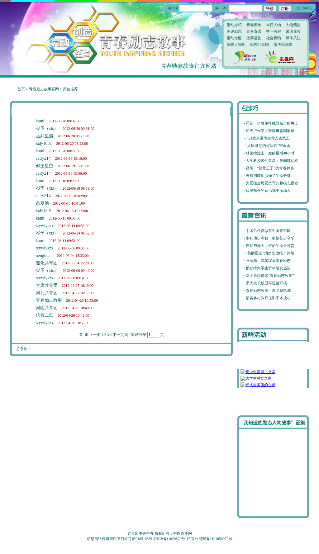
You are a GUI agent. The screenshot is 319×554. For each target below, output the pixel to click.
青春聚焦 (253, 25)
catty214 (43, 158)
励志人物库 (236, 44)
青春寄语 (253, 31)
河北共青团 (47, 293)
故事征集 (253, 38)
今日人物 (273, 25)
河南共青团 (47, 307)
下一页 (118, 335)
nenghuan (44, 255)
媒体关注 (293, 38)
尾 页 (129, 335)
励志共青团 (259, 44)
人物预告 (293, 25)
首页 (21, 89)
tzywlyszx (45, 225)
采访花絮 (293, 31)
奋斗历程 (273, 31)
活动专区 (234, 38)
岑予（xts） (47, 128)
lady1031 (44, 143)
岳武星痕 (44, 136)
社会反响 (273, 38)
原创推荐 (70, 89)
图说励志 (234, 31)
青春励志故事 (49, 300)
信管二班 (44, 315)
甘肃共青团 (47, 285)
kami (40, 121)
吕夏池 (42, 203)
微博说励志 (283, 44)
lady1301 (44, 210)
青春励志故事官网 (44, 89)
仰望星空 (44, 165)
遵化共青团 (47, 263)
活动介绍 (234, 25)
